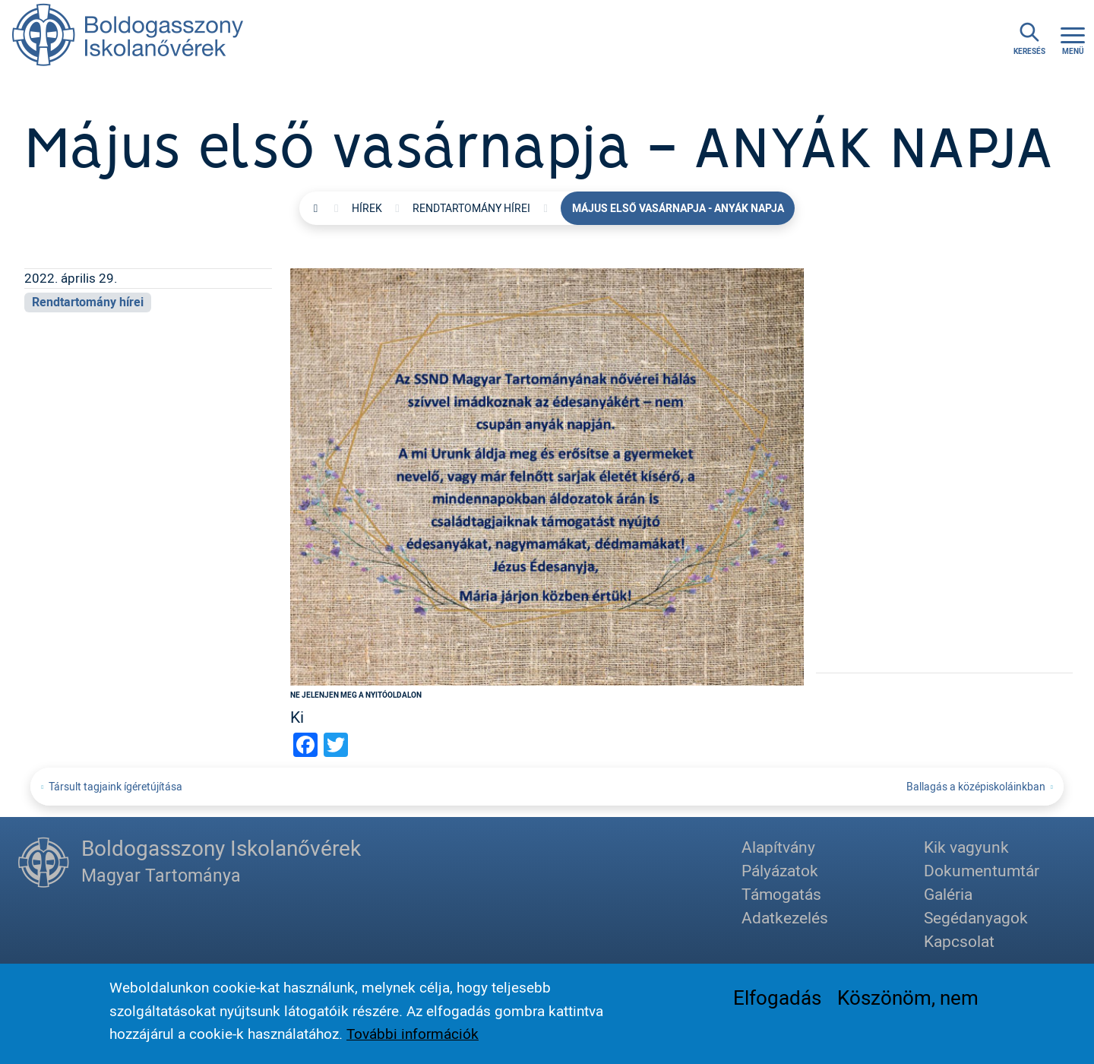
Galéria (948, 893)
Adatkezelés (784, 917)
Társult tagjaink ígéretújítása (115, 787)
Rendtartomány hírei (471, 208)
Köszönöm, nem (908, 999)
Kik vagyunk (966, 846)
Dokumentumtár (981, 870)
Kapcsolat (959, 941)
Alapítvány (778, 846)
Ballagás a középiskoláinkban (975, 787)
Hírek (367, 208)
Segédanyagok (976, 917)
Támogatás (781, 893)
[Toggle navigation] (1072, 39)
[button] (547, 475)
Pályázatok (779, 870)
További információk (412, 1035)
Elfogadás (777, 999)
